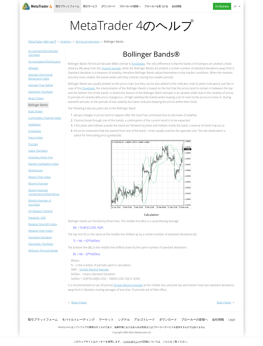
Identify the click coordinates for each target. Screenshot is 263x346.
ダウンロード (108, 6)
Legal (231, 319)
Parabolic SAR (37, 218)
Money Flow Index (39, 177)
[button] (221, 6)
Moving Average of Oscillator (39, 202)
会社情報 (176, 6)
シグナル (124, 319)
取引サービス (90, 6)
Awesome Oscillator (40, 92)
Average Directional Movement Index (40, 77)
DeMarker (34, 125)
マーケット (106, 319)
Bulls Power (35, 111)
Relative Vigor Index (40, 231)
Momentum (35, 170)
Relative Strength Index (42, 224)
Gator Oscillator (38, 151)
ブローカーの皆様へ (130, 6)
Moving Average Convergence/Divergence (43, 192)
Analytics (65, 42)
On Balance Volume (40, 211)
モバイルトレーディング (78, 319)
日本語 (235, 6)
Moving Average (38, 183)
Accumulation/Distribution (44, 62)
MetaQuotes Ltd (142, 332)
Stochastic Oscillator (40, 244)
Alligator (33, 68)
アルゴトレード (144, 319)
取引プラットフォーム (67, 6)
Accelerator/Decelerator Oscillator (43, 53)
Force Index (35, 137)
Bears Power (36, 98)
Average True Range (40, 85)
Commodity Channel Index (44, 118)
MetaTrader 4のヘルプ (42, 42)
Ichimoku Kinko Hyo (40, 157)
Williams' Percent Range (43, 250)
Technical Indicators (87, 42)
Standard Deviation (40, 237)
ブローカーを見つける (156, 6)
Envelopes (34, 131)
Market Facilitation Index (43, 164)
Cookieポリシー (132, 341)
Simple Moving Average (93, 269)
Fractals (33, 144)
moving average (111, 68)
